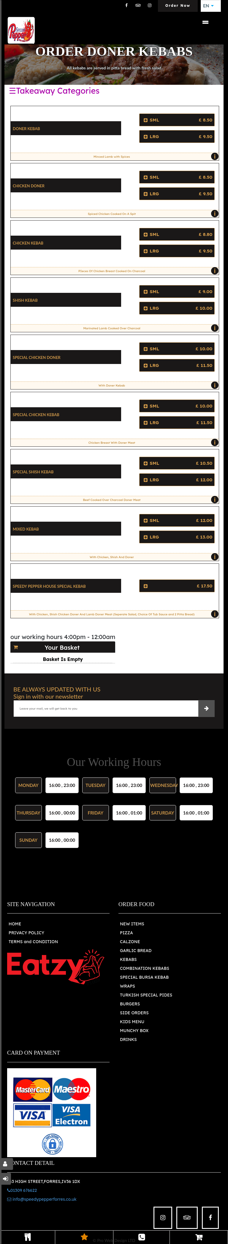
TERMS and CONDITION (33, 941)
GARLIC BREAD (136, 950)
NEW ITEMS (132, 924)
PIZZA (126, 932)
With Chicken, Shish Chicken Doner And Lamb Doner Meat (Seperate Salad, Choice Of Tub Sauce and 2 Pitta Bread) (122, 614)
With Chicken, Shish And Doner (153, 557)
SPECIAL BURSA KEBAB (144, 977)
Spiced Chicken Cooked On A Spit (152, 214)
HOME (15, 924)
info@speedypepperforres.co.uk (42, 1199)
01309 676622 (22, 1190)
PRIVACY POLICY (26, 932)
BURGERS (130, 1004)
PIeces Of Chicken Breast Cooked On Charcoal (147, 271)
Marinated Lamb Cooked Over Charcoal (149, 328)
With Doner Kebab (157, 385)
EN (208, 6)
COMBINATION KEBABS (144, 968)
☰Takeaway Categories (54, 91)
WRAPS (127, 986)
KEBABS (128, 959)
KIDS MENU (132, 1021)
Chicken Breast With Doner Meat (152, 442)
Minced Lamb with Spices (155, 156)
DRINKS (128, 1039)
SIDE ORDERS (134, 1012)
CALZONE (130, 941)
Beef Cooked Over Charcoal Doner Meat (149, 500)
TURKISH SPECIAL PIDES (146, 995)
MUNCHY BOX (134, 1030)
